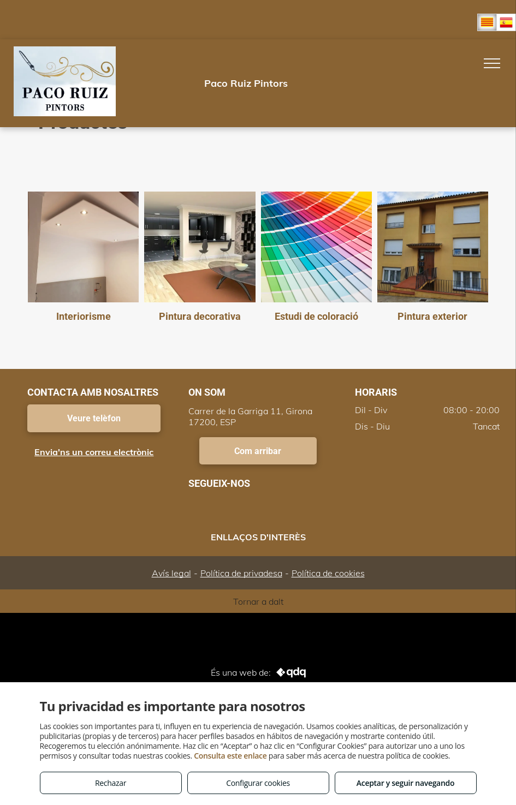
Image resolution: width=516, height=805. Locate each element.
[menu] (492, 63)
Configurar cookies (258, 783)
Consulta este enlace (230, 755)
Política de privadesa (241, 573)
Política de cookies (328, 573)
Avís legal (171, 573)
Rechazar (110, 783)
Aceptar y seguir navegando (405, 783)
